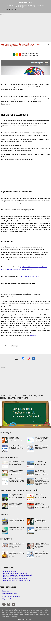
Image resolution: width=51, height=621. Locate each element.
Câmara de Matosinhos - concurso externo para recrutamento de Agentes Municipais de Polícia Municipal (42, 481)
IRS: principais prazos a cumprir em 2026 (16, 580)
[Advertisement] (25, 27)
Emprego (15, 346)
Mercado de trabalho (9, 571)
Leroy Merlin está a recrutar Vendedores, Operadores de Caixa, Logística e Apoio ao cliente (17, 496)
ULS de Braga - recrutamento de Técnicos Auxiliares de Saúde (42, 463)
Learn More (22, 619)
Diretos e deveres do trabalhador (13, 577)
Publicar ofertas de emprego (11, 596)
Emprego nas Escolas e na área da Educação (18, 575)
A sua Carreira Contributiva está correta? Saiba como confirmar (16, 553)
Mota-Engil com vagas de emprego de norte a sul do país (42, 529)
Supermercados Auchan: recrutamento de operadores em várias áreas (16, 472)
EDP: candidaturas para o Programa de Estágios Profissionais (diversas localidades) (42, 439)
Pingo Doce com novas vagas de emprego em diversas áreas (15, 504)
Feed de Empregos (25, 2)
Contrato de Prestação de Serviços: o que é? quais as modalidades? (16, 545)
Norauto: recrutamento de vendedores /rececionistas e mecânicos (16, 520)
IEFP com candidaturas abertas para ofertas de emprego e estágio (41, 447)
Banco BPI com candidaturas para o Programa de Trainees (15, 438)
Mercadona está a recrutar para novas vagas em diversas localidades (16, 463)
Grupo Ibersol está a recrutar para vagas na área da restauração (41, 496)
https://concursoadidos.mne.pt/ (29, 276)
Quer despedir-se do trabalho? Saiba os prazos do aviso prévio (42, 545)
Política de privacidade (9, 593)
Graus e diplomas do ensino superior (15, 578)
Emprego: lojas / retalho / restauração (15, 573)
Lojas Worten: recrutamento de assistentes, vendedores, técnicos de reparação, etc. (42, 505)
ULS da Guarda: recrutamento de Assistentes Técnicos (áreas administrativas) (41, 472)
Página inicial (6, 599)
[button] (49, 44)
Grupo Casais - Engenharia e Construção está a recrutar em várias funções (17, 447)
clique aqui (33, 335)
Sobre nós (5, 591)
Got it (31, 619)
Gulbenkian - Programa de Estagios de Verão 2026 (16, 528)
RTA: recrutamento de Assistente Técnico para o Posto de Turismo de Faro (16, 480)
